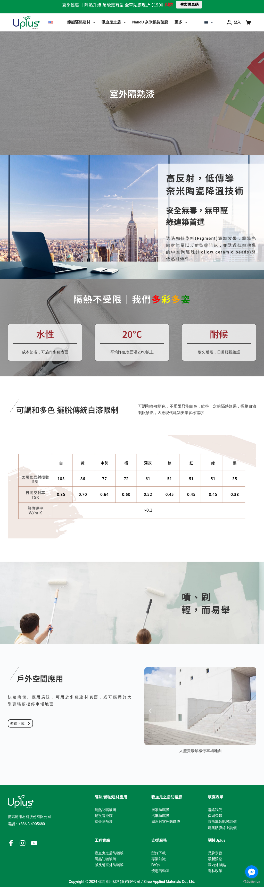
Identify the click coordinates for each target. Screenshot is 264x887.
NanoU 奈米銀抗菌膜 (150, 22)
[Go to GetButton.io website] (251, 881)
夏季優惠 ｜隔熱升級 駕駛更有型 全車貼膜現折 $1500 (112, 5)
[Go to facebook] (251, 871)
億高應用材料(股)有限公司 (119, 882)
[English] (50, 22)
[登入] (234, 22)
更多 (182, 22)
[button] (150, 710)
